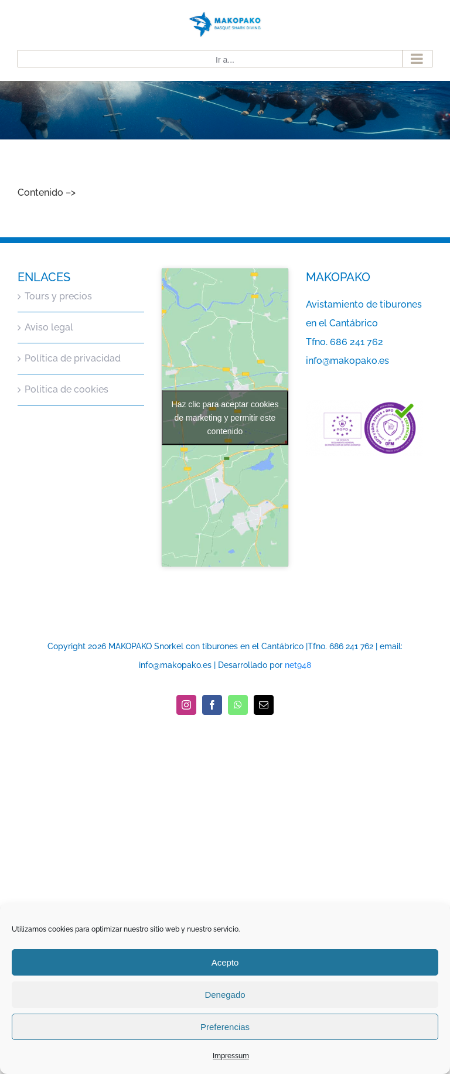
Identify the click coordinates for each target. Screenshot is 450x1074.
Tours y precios (58, 296)
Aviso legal (49, 327)
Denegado (224, 995)
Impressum (231, 1056)
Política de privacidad (73, 358)
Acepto (225, 962)
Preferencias (225, 1027)
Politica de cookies (66, 389)
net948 (298, 665)
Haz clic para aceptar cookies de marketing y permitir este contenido (225, 417)
